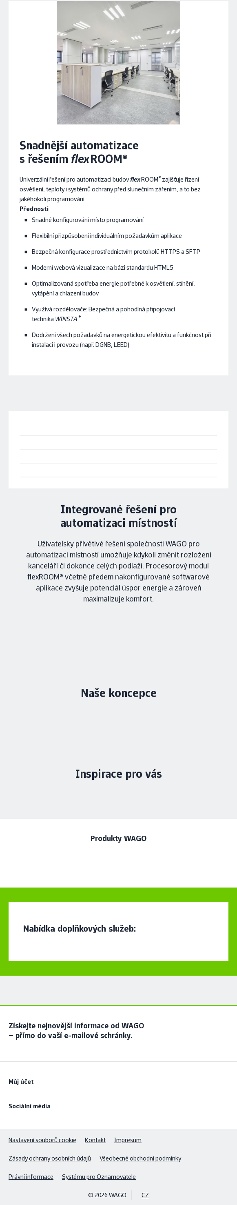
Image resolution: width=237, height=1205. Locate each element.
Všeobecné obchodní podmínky (140, 1158)
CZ (145, 1195)
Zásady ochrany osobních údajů (50, 1158)
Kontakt (95, 1139)
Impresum (128, 1139)
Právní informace (31, 1176)
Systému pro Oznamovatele (99, 1176)
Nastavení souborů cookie (42, 1139)
